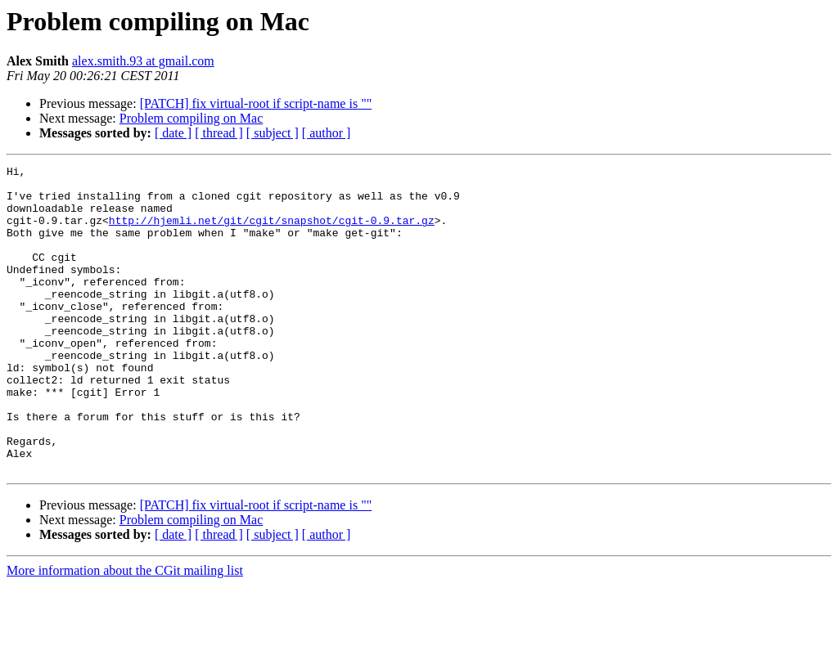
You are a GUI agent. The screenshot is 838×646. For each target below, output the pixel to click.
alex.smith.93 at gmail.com (143, 61)
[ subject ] (272, 133)
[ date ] (173, 133)
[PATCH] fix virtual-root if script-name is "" (256, 103)
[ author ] (326, 133)
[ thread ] (219, 133)
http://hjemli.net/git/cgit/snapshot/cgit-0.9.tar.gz (272, 232)
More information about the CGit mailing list (125, 632)
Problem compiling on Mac (191, 118)
